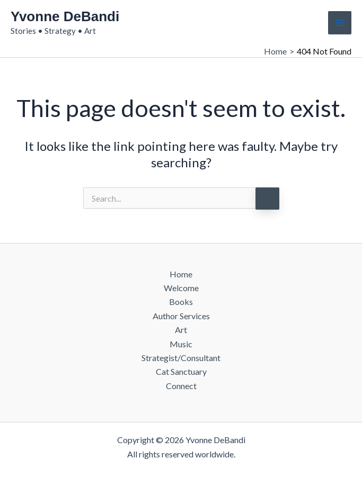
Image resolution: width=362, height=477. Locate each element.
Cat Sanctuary (181, 371)
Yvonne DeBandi (65, 16)
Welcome (181, 288)
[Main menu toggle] (339, 22)
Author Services (181, 316)
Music (181, 344)
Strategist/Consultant (181, 358)
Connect (181, 386)
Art (181, 330)
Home (181, 274)
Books (181, 301)
